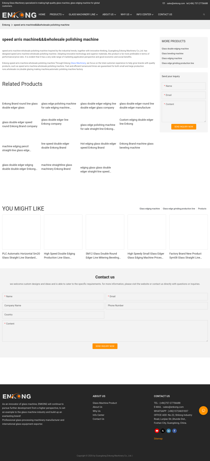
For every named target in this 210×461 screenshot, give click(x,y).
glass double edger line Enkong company (54, 121)
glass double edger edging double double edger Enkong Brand (18, 167)
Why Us (96, 411)
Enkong (6, 24)
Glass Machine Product (105, 403)
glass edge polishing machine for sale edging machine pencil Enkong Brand (58, 106)
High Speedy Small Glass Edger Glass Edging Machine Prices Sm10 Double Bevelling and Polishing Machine (146, 256)
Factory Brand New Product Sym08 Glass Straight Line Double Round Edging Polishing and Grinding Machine (187, 256)
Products (202, 208)
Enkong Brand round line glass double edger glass (20, 105)
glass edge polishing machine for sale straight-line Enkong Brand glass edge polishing (97, 127)
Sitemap (158, 438)
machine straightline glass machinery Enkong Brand (56, 166)
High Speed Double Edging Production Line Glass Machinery (59, 256)
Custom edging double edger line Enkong (136, 121)
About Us (97, 407)
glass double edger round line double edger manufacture (137, 105)
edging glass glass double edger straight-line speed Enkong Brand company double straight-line (95, 169)
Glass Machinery (78, 63)
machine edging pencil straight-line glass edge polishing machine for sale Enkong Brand (17, 148)
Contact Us (98, 419)
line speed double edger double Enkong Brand (55, 145)
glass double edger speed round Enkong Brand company (19, 124)
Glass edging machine (150, 208)
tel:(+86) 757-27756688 (197, 3)
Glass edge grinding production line (179, 208)
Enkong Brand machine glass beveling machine (136, 145)
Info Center (98, 415)
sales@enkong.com (176, 3)
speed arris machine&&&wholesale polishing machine (41, 24)
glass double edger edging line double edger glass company (98, 105)
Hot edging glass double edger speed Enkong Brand (98, 145)
